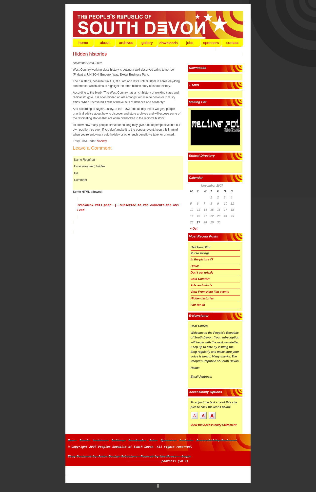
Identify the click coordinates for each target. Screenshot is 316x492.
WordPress (168, 456)
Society (102, 141)
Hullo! (195, 266)
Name (78, 159)
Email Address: (201, 376)
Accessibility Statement (216, 440)
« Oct (194, 228)
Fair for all (198, 305)
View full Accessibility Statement (214, 425)
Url (76, 173)
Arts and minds (201, 285)
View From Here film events (210, 292)
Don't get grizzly (202, 272)
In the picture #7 (202, 259)
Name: (195, 368)
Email (77, 166)
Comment (80, 180)
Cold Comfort (200, 279)
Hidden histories (90, 54)
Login (186, 456)
